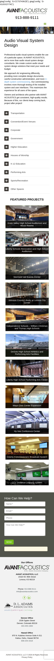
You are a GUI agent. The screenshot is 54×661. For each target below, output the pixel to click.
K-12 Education (14, 164)
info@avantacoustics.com (27, 591)
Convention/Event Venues (20, 122)
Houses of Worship (16, 155)
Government (13, 138)
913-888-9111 (27, 17)
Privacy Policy (27, 657)
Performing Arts (15, 172)
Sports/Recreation (16, 180)
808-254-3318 (27, 641)
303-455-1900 (27, 626)
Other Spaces (14, 189)
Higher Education (15, 147)
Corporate (12, 130)
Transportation (14, 113)
